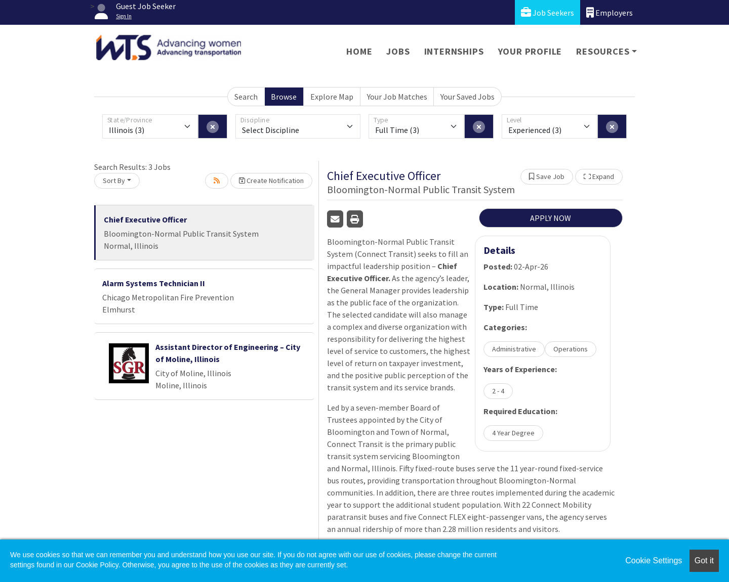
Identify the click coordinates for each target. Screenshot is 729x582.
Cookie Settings (653, 560)
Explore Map (331, 97)
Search (246, 97)
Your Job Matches (397, 97)
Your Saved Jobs (467, 97)
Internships (454, 51)
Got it (704, 560)
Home (359, 51)
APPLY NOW (550, 218)
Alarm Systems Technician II (153, 283)
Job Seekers (547, 12)
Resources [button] (602, 51)
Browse (284, 97)
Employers (609, 12)
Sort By (114, 180)
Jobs (398, 51)
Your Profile (530, 51)
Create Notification (271, 180)
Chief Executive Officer (145, 219)
